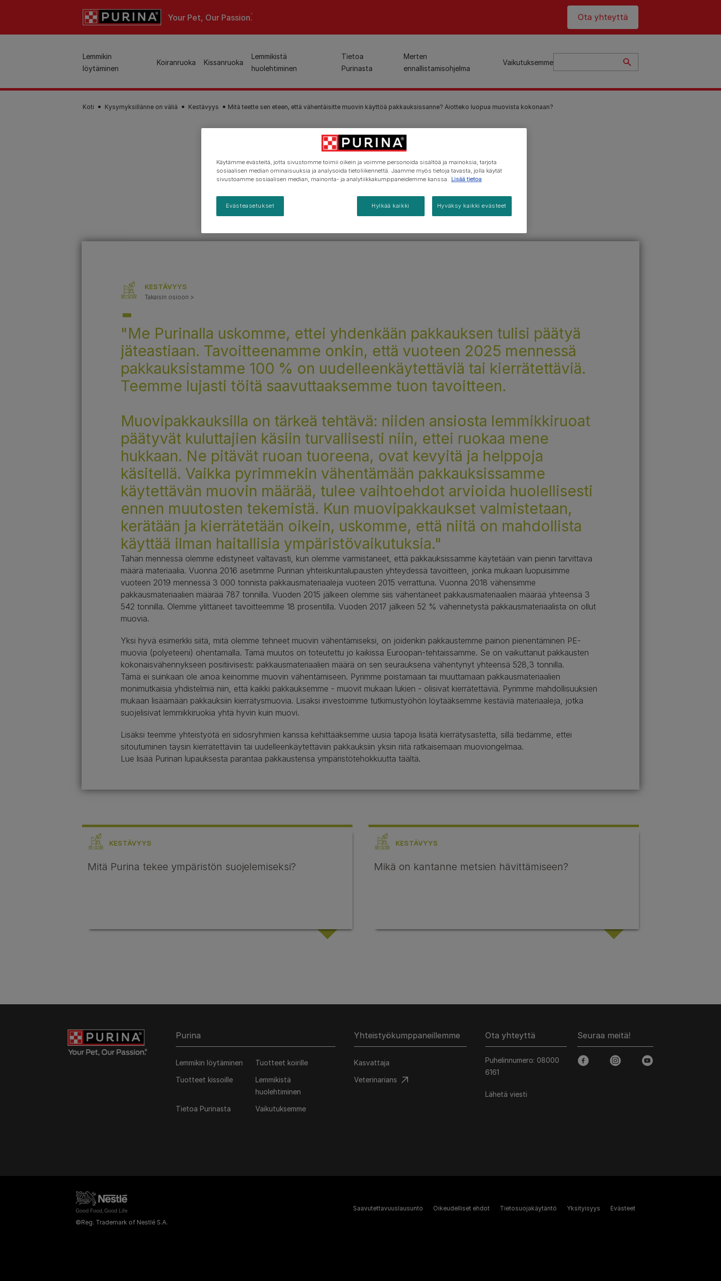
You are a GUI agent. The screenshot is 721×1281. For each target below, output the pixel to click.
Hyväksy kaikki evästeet (472, 205)
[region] (364, 180)
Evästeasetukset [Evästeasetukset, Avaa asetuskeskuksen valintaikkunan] (250, 205)
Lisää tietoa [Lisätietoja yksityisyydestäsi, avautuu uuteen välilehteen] (466, 179)
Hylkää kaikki (390, 205)
